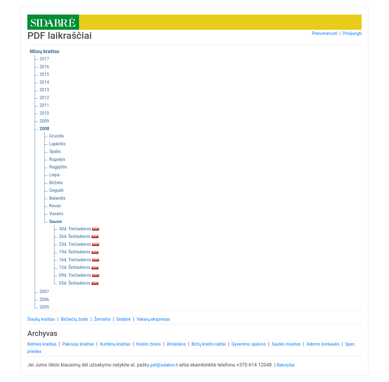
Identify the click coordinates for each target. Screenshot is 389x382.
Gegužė (56, 190)
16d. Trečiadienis (79, 259)
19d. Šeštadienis (78, 251)
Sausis (55, 221)
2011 (44, 105)
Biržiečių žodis (75, 319)
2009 (44, 121)
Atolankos (177, 344)
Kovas (55, 205)
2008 (44, 128)
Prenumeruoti (324, 33)
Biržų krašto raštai (209, 344)
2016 (44, 66)
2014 (44, 82)
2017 (44, 58)
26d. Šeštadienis (78, 236)
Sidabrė (124, 319)
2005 (44, 307)
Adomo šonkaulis (324, 344)
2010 (44, 113)
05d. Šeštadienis (78, 283)
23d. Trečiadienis (79, 244)
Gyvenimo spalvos (249, 344)
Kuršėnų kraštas (116, 344)
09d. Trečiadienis (79, 275)
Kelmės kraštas (42, 344)
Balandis (57, 198)
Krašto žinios (149, 344)
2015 (44, 74)
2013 (44, 89)
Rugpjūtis (58, 166)
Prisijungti (352, 33)
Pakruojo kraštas (78, 344)
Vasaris (56, 213)
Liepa (54, 174)
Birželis (56, 182)
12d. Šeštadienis (78, 267)
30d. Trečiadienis (79, 228)
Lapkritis (57, 143)
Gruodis (56, 136)
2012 (44, 97)
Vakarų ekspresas (153, 319)
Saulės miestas (286, 344)
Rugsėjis (57, 159)
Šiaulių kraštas (41, 319)
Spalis (55, 151)
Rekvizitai (285, 365)
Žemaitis (103, 319)
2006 (44, 299)
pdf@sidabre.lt (164, 365)
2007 (44, 291)
